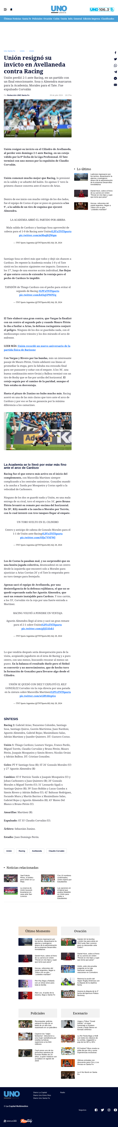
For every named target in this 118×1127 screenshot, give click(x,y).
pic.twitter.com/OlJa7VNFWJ (37, 537)
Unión (64, 19)
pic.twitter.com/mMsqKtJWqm (38, 235)
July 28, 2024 (56, 243)
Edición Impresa (91, 19)
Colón (56, 19)
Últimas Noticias (12, 19)
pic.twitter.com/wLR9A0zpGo (38, 696)
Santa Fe (26, 19)
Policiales (37, 19)
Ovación (47, 19)
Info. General (75, 19)
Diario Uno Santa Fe (41, 1098)
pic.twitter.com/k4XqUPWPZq (37, 295)
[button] (5, 9)
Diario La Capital (40, 1092)
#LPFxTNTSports (61, 231)
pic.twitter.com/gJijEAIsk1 (37, 628)
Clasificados (107, 19)
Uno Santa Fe (9, 51)
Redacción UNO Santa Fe (18, 95)
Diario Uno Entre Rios (42, 1095)
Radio (62, 1092)
